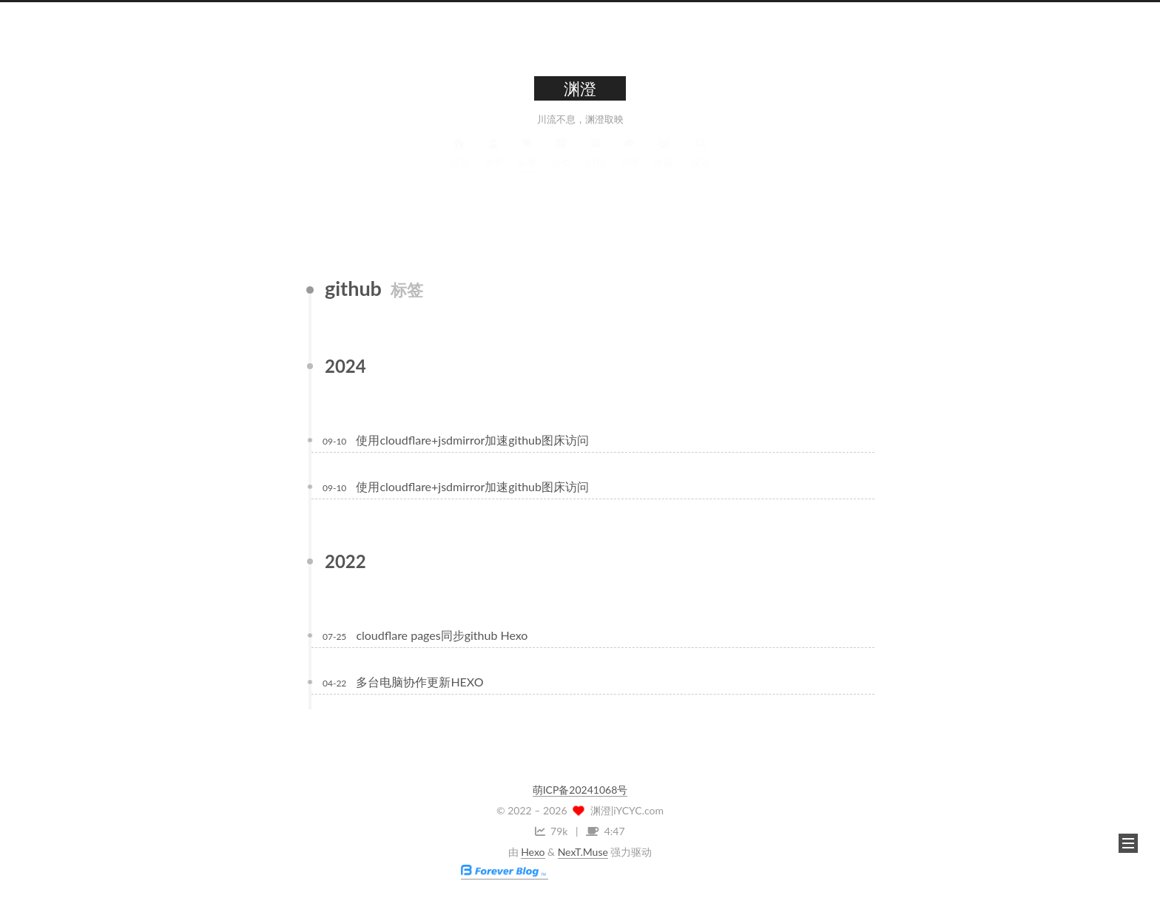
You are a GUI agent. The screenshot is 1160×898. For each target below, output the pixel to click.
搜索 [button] (700, 165)
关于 (493, 165)
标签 (527, 165)
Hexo (532, 851)
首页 (459, 165)
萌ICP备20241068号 (580, 789)
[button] (1128, 843)
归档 (595, 165)
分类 (561, 165)
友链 (663, 165)
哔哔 (629, 165)
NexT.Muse (583, 851)
